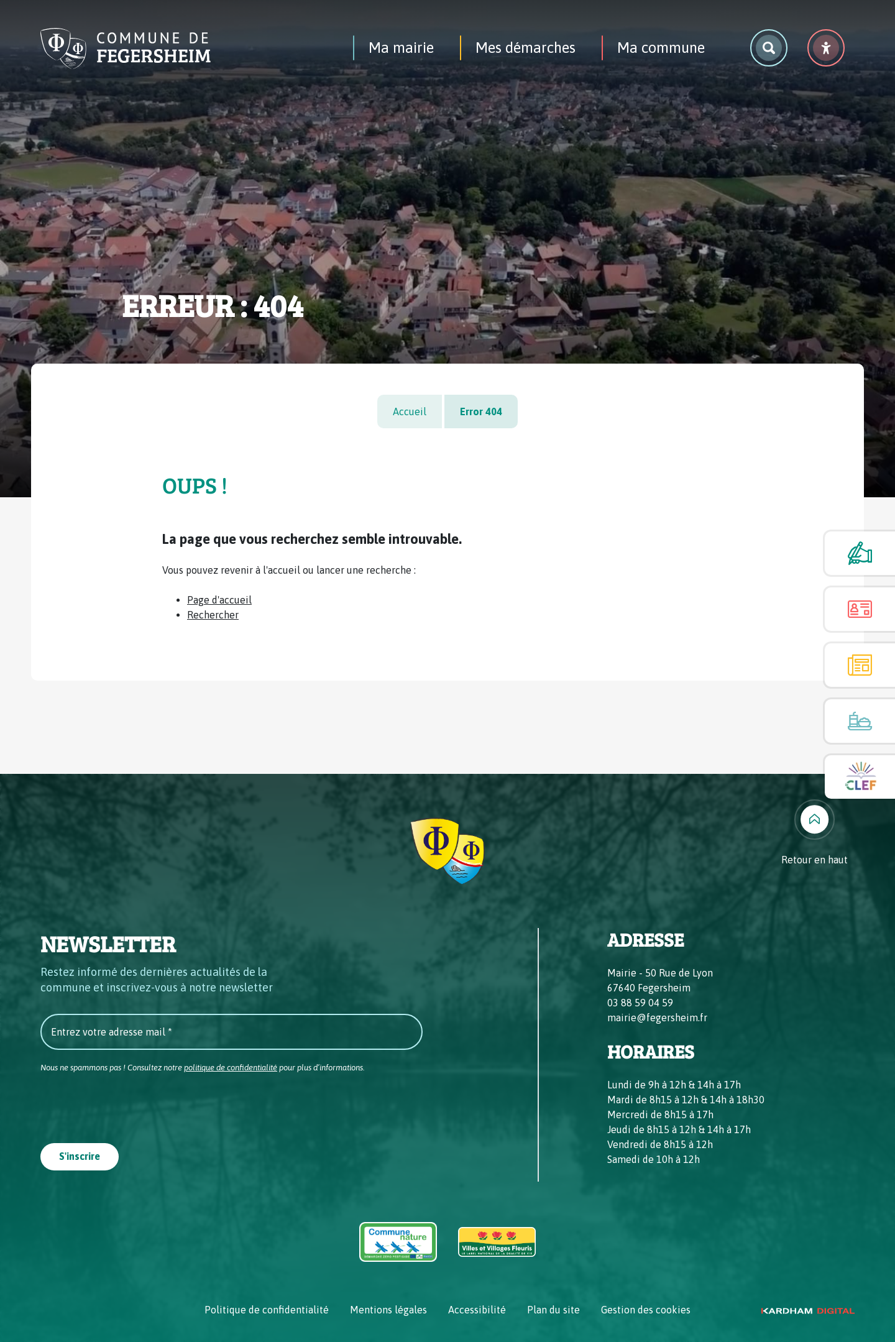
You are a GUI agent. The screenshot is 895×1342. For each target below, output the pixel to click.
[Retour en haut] (814, 833)
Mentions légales (388, 1309)
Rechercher (213, 614)
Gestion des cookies (646, 1309)
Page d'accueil (219, 599)
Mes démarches (525, 47)
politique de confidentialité (230, 1067)
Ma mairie (401, 47)
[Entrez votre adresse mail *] (231, 1032)
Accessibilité (477, 1309)
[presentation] (134, 1104)
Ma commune (661, 47)
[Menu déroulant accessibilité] (826, 48)
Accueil (409, 411)
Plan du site (553, 1309)
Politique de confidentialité (266, 1309)
